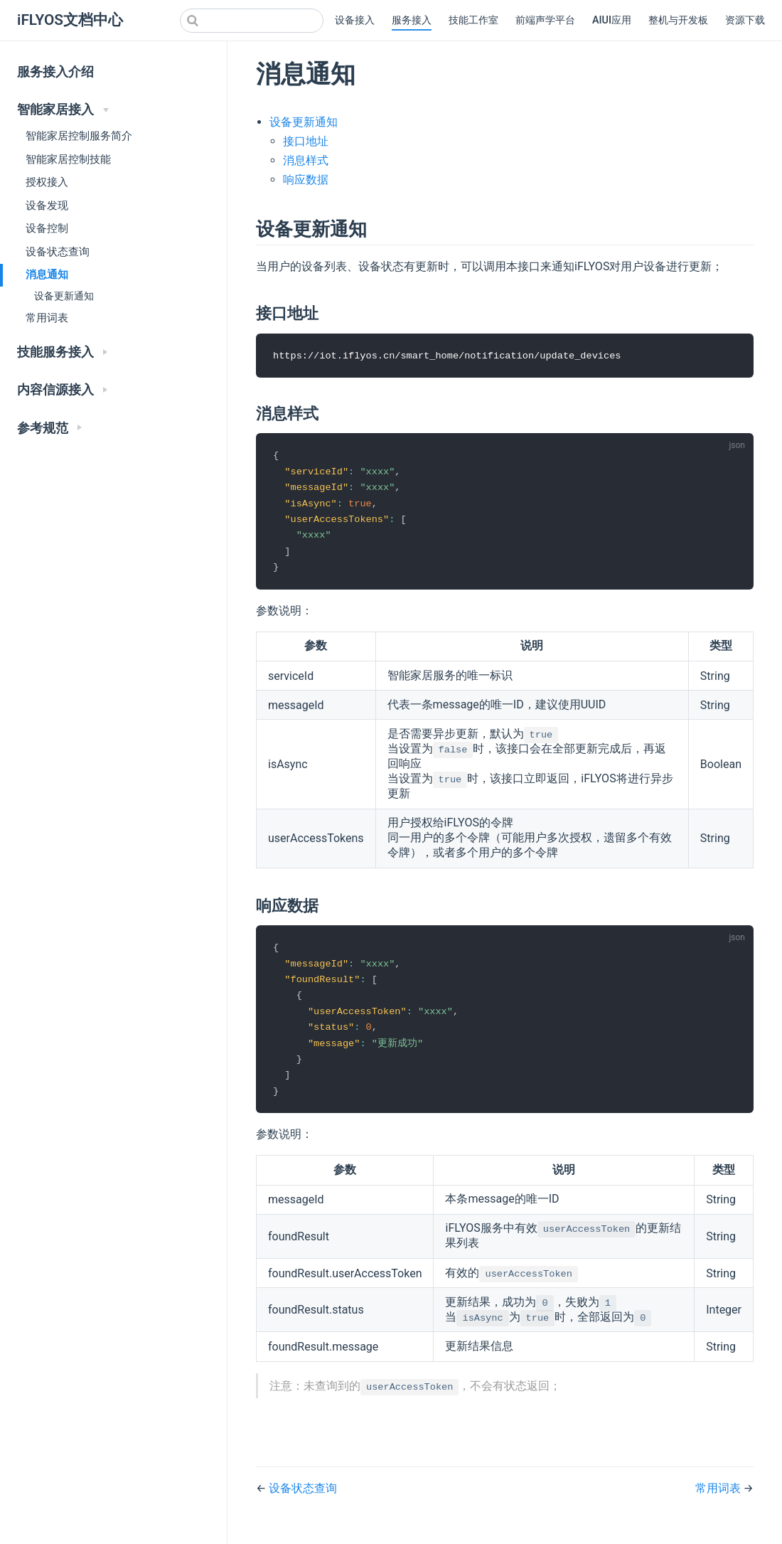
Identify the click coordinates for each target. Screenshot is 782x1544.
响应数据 (305, 179)
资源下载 (745, 20)
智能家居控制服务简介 (79, 135)
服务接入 (412, 20)
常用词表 (47, 318)
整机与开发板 (678, 20)
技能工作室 (473, 20)
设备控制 (47, 228)
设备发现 (47, 205)
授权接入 (47, 182)
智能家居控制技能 (68, 159)
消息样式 (305, 160)
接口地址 (305, 141)
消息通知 (47, 274)
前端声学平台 (545, 20)
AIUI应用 (611, 20)
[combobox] (251, 21)
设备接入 (355, 20)
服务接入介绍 (55, 72)
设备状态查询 (58, 251)
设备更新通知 (64, 296)
